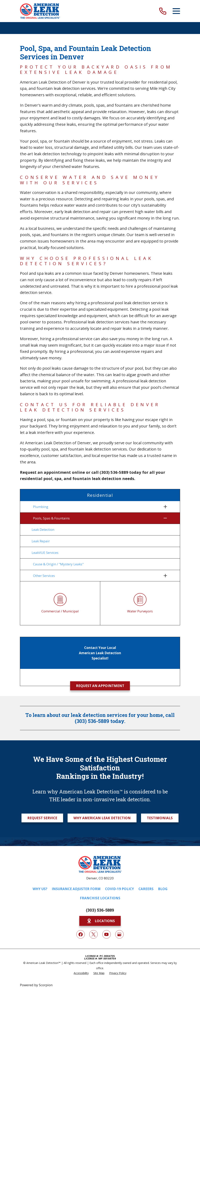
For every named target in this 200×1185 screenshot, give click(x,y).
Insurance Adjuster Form (76, 889)
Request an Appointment (100, 686)
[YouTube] (106, 934)
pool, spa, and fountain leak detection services (84, 449)
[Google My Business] (119, 934)
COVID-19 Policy (119, 889)
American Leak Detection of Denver (53, 82)
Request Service (42, 818)
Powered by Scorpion (36, 985)
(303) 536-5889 (100, 910)
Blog (162, 889)
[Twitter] (93, 934)
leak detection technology (58, 153)
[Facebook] (80, 934)
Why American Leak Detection (102, 818)
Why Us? (40, 889)
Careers (146, 889)
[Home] (40, 11)
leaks (151, 111)
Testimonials (160, 818)
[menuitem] (97, 506)
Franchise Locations (100, 898)
